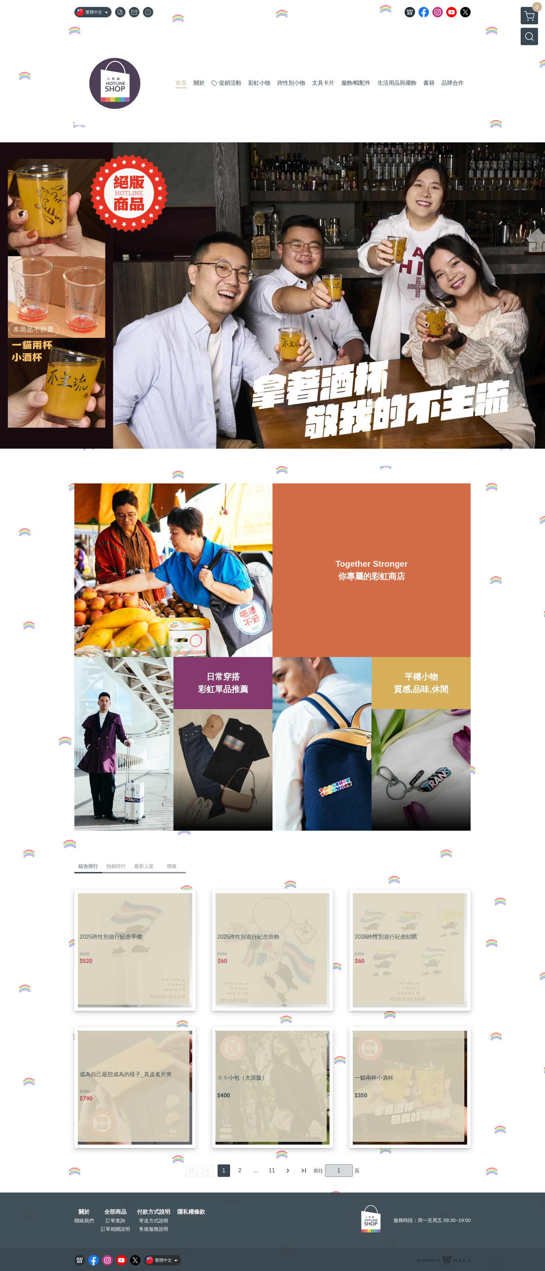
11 (272, 1170)
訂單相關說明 (115, 1229)
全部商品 (115, 1212)
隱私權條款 (191, 1212)
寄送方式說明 (153, 1220)
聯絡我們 (84, 1220)
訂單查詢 (115, 1220)
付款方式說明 (153, 1212)
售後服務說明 (153, 1229)
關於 (84, 1212)
